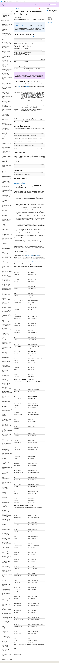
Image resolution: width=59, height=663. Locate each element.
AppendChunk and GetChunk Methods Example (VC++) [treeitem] (6, 488)
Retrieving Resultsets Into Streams (19, 183)
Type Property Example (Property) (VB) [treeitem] (6, 594)
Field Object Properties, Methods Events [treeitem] (6, 655)
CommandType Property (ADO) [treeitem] (6, 181)
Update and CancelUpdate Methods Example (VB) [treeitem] (7, 477)
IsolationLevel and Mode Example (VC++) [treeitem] (6, 331)
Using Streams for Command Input (38, 182)
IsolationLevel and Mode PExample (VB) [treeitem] (7, 575)
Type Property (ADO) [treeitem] (5, 352)
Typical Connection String (51, 11)
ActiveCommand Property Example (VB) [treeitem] (7, 635)
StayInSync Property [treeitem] (5, 493)
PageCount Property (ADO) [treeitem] (6, 242)
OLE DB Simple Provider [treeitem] (6, 16)
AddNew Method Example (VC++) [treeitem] (6, 314)
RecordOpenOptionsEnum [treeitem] (5, 339)
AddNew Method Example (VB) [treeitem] (6, 143)
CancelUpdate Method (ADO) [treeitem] (6, 70)
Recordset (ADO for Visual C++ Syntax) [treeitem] (6, 261)
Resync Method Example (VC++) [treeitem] (6, 146)
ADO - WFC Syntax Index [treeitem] (5, 306)
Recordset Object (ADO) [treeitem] (5, 60)
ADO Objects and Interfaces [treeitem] (6, 153)
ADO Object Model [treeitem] (4, 506)
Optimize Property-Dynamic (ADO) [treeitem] (7, 293)
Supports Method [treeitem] (4, 616)
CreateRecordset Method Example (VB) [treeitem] (6, 596)
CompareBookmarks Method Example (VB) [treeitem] (6, 53)
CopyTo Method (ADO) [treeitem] (5, 247)
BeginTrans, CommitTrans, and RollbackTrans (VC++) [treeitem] (6, 508)
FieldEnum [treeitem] (3, 211)
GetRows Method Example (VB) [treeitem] (6, 310)
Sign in (57, 1)
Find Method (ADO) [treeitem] (4, 474)
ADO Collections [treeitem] (4, 243)
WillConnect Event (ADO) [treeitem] (5, 129)
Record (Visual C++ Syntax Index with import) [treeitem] (6, 228)
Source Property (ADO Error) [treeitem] (6, 538)
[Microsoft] (1, 1)
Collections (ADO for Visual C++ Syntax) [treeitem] (6, 417)
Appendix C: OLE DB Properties (37, 261)
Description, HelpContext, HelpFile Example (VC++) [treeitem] (6, 483)
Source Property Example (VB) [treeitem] (6, 383)
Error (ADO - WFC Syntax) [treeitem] (5, 302)
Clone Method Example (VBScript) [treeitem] (6, 567)
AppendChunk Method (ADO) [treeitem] (6, 187)
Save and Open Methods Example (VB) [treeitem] (6, 110)
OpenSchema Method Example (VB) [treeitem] (7, 525)
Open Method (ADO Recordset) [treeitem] (6, 583)
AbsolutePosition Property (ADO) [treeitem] (6, 388)
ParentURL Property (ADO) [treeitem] (5, 435)
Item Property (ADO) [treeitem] (5, 98)
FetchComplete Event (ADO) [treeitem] (6, 299)
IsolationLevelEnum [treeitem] (4, 340)
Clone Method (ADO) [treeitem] (5, 275)
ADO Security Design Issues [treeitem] (6, 30)
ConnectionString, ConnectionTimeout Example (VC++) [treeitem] (7, 185)
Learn (14, 8)
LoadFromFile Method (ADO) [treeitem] (6, 256)
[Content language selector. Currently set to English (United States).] (5, 661)
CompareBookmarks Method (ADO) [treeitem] (7, 155)
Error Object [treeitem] (3, 304)
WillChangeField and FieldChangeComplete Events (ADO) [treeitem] (7, 543)
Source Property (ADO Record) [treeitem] (6, 609)
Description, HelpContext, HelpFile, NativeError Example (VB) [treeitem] (7, 450)
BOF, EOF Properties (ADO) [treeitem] (5, 566)
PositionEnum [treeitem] (4, 88)
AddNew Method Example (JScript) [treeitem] (7, 69)
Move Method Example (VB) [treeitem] (6, 469)
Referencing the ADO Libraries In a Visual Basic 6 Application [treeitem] (7, 27)
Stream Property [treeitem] (4, 510)
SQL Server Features (51, 19)
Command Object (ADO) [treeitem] (5, 308)
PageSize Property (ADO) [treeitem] (5, 92)
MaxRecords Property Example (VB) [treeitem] (7, 440)
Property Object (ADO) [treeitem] (5, 253)
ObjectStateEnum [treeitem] (4, 581)
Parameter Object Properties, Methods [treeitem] (6, 480)
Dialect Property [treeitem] (4, 580)
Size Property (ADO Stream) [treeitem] (6, 294)
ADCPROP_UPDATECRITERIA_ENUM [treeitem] (7, 572)
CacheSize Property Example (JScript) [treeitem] (7, 570)
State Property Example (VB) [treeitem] (6, 311)
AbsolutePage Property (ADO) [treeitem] (6, 111)
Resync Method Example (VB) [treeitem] (6, 280)
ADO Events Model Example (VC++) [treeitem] (7, 617)
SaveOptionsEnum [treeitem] (4, 458)
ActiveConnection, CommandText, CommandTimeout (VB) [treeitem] (6, 123)
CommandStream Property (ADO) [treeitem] (6, 75)
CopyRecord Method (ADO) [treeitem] (6, 229)
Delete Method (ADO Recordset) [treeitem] (6, 653)
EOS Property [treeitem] (4, 463)
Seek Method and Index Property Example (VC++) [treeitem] (6, 465)
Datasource (28, 95)
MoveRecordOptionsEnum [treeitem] (5, 50)
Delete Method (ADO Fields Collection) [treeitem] (6, 623)
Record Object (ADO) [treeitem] (5, 119)
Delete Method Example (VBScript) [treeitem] (7, 392)
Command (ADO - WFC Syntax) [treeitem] (6, 553)
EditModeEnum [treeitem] (4, 524)
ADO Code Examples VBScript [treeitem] (6, 391)
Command (37, 255)
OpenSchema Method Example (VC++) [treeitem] (6, 405)
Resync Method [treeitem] (4, 398)
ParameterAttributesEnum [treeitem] (5, 375)
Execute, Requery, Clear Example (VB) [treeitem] (7, 61)
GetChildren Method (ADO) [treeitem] (6, 249)
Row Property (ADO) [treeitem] (5, 646)
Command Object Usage (51, 14)
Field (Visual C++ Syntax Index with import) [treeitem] (7, 338)
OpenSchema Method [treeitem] (5, 358)
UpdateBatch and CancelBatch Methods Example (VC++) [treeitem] (6, 221)
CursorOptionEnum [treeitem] (4, 497)
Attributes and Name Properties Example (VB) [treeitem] (6, 626)
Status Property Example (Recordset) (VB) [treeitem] (7, 97)
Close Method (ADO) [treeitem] (5, 546)
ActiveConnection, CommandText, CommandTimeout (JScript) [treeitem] (6, 82)
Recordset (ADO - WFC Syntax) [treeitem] (6, 219)
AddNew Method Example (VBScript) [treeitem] (7, 116)
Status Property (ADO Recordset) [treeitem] (6, 534)
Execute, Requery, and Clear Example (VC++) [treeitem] (7, 272)
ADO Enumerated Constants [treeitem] (6, 182)
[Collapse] (11, 8)
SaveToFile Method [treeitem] (4, 351)
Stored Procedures (50, 16)
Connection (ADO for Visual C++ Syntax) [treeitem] (6, 177)
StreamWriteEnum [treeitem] (4, 215)
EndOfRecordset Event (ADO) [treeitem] (6, 519)
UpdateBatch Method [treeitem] (5, 631)
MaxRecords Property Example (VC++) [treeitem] (6, 263)
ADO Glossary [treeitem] (4, 39)
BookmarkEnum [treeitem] (4, 473)
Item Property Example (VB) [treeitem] (6, 248)
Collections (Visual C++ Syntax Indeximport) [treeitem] (6, 564)
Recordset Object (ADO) (36, 650)
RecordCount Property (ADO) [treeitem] (6, 361)
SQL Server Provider (25, 645)
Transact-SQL (50, 18)
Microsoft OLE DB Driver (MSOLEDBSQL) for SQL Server (24, 30)
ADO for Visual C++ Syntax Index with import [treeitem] (6, 460)
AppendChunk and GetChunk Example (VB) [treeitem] (6, 201)
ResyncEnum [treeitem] (3, 144)
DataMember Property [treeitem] (5, 606)
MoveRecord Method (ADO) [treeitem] (6, 411)
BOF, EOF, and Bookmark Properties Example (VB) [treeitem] (7, 239)
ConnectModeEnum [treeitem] (5, 560)
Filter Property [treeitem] (4, 371)
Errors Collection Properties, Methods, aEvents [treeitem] (6, 446)
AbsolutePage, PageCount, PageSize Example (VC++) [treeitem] (7, 558)
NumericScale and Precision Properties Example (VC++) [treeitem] (6, 472)
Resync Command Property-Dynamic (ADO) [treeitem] (6, 496)
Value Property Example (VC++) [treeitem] (6, 612)
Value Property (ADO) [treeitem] (5, 516)
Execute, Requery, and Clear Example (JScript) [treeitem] (7, 490)
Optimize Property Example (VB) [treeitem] (6, 434)
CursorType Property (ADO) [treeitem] (6, 240)
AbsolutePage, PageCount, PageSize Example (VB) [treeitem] (7, 454)
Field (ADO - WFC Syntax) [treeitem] (5, 378)
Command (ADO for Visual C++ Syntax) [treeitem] (6, 163)
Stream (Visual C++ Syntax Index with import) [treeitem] (6, 90)
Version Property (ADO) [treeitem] (5, 120)
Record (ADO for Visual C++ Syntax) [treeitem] (7, 194)
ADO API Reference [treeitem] (4, 209)
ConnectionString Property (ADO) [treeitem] (6, 547)
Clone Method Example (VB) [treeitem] (6, 436)
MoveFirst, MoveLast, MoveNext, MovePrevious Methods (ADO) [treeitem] (6, 289)
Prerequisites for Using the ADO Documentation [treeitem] (6, 35)
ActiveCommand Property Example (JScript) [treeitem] (7, 214)
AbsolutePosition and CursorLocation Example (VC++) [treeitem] (6, 515)
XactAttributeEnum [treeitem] (4, 85)
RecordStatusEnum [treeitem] (4, 492)
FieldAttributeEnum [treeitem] (4, 406)
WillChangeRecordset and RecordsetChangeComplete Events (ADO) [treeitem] (7, 137)
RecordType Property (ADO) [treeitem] (6, 389)
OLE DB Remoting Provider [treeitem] (6, 15)
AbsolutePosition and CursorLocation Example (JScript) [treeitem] (6, 203)
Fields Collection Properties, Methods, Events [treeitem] (6, 345)
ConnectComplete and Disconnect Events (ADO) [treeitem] (7, 468)
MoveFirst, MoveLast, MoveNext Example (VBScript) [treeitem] (6, 335)
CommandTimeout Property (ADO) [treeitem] (7, 189)
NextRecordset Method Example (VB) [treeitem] (7, 257)
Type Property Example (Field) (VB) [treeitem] (6, 276)
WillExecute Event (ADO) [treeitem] (5, 113)
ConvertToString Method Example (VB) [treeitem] (6, 587)
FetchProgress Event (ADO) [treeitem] (6, 589)
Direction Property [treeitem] (4, 139)
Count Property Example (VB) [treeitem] (6, 571)
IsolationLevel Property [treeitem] (5, 79)
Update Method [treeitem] (4, 415)
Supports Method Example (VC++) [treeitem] (7, 409)
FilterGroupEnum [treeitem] (4, 254)
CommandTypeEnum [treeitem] (5, 505)
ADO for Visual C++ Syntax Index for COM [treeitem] (6, 157)
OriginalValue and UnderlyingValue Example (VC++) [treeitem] (7, 191)
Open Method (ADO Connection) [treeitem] (6, 432)
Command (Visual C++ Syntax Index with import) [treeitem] (7, 168)
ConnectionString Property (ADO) (19, 650)
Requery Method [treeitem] (4, 133)
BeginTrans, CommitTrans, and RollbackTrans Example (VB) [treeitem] (6, 285)
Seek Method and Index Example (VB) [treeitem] (6, 577)
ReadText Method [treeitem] (4, 210)
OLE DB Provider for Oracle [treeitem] (6, 12)
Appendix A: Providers (19, 8)
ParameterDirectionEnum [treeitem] (5, 186)
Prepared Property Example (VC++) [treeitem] (7, 43)
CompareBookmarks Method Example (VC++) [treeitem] (6, 628)
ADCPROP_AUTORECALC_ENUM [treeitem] (6, 106)
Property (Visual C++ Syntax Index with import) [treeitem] (7, 368)
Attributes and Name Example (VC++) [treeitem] (6, 599)
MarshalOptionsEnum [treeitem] (5, 539)
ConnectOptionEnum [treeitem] (5, 207)
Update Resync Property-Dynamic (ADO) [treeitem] (6, 354)
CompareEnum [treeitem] (4, 224)
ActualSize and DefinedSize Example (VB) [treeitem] (7, 206)
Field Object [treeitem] (3, 258)
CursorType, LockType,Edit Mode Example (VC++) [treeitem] (6, 252)
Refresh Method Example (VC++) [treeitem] (6, 544)
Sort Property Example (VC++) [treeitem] (6, 462)
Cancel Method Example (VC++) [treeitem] (6, 376)
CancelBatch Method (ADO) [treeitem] (6, 118)
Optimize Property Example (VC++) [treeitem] (7, 178)
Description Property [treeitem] (5, 503)
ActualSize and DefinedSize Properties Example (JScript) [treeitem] (6, 637)
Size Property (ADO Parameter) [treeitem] (6, 87)
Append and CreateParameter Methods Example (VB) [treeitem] (6, 521)
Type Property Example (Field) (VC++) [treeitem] (6, 528)
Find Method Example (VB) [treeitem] (5, 225)
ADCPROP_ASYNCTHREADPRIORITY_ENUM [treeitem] (7, 57)
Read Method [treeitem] (4, 360)
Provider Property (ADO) (28, 650)
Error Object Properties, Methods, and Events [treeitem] (6, 166)
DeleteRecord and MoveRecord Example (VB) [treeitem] (6, 198)
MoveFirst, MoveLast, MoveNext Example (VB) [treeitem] (6, 585)
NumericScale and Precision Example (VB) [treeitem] (7, 316)
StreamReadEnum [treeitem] (4, 161)
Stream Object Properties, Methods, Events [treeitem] (7, 318)
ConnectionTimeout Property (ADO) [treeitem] (7, 356)
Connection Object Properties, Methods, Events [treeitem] (6, 47)
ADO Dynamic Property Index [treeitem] (6, 366)
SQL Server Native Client (20, 25)
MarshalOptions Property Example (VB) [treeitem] (6, 267)
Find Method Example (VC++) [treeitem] (6, 457)
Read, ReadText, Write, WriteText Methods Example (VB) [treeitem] (6, 420)
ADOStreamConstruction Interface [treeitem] (7, 329)
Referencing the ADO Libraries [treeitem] (6, 33)
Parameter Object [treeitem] (4, 105)
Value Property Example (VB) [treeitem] (6, 603)
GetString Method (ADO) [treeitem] (5, 333)
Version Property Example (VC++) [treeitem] (6, 630)
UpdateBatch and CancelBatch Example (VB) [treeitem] (6, 537)
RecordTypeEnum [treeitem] (4, 48)
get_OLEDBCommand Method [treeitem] (6, 632)
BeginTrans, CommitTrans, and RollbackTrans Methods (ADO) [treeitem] (6, 142)
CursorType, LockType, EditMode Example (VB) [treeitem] (6, 605)
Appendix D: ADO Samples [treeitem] (5, 23)
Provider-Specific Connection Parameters (52, 13)
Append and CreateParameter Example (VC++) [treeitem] (6, 245)
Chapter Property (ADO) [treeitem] (5, 349)
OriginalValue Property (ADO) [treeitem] (6, 407)
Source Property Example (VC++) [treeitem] (6, 100)
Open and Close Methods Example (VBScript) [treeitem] (7, 431)
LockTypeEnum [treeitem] (4, 148)
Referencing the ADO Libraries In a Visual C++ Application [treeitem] (7, 25)
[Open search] (55, 1)
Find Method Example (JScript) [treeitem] (6, 270)
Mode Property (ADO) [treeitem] (5, 370)
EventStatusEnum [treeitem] (4, 66)
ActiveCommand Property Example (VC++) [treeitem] (7, 363)
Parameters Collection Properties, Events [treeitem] (6, 439)
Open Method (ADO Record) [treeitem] (6, 281)
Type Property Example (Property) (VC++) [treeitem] (6, 291)
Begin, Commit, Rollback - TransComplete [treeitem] (5, 65)
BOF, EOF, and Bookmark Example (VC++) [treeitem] (6, 217)
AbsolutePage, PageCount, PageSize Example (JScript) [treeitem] (7, 601)
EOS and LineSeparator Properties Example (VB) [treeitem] (6, 394)
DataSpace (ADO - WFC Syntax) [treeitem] (6, 325)
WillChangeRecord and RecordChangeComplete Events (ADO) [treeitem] (6, 173)
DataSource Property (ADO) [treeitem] (6, 590)
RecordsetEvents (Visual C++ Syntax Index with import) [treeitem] (7, 235)
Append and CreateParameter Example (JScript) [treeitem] (6, 562)
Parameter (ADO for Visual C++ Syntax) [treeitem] (6, 397)
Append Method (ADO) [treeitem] (5, 73)
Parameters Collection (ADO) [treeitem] (6, 512)
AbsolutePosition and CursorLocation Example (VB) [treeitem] (6, 196)
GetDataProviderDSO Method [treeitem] (6, 455)
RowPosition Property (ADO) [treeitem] (6, 312)
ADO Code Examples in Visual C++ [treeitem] (7, 265)
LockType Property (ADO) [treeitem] (5, 321)
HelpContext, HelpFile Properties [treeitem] (6, 610)
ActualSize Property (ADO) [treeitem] (5, 400)
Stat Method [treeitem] (3, 320)
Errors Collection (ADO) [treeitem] (5, 618)
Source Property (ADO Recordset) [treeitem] (6, 307)
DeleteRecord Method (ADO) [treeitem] (6, 621)
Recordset (31, 255)
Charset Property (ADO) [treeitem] (5, 93)
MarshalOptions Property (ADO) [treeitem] (6, 556)
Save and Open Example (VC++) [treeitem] (6, 579)
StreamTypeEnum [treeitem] (4, 641)
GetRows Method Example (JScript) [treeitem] (7, 147)
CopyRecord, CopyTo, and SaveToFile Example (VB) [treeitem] (7, 444)
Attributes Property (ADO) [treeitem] (5, 277)
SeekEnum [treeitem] (3, 55)
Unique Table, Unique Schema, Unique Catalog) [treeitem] (6, 152)
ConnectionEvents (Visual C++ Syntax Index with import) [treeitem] (6, 115)
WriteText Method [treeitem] (4, 387)
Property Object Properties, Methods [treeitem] (7, 642)
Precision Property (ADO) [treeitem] (5, 649)
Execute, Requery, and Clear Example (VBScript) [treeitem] (7, 549)
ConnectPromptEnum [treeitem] (5, 645)
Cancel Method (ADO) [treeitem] (5, 102)
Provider (29, 43)
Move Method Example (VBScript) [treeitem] (6, 613)
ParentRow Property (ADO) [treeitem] (5, 448)
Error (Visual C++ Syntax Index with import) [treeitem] (7, 651)
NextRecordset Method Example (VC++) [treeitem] (6, 348)
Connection (27, 86)
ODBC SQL (49, 17)
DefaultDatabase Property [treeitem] (5, 533)
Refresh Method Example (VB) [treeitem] (6, 51)
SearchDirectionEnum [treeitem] (5, 365)
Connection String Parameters (52, 10)
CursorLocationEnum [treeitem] (5, 279)
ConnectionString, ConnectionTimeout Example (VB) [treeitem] (6, 499)
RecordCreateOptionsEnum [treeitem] (6, 410)
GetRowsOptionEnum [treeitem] (5, 268)
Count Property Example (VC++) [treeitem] (6, 478)
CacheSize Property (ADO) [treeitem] (5, 511)
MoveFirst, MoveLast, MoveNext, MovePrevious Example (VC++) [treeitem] (6, 374)
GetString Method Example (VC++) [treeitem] (7, 502)
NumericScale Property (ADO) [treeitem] (6, 614)
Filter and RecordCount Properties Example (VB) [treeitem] (6, 84)
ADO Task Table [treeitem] (4, 38)
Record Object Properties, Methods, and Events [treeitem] (7, 125)
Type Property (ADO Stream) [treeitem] (6, 42)
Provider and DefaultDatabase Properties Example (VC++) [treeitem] (6, 132)
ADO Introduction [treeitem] (4, 29)
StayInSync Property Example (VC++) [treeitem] (6, 552)
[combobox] (7, 10)
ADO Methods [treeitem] (4, 298)
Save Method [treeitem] (4, 62)
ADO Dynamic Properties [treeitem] (5, 134)
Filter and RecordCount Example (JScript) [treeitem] (6, 426)
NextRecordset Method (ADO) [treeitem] (6, 283)
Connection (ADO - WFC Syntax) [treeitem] (6, 342)
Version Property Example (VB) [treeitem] (6, 401)
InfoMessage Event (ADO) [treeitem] (5, 523)
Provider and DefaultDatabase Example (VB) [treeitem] (6, 429)
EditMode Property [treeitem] (4, 303)
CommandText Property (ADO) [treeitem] (6, 501)
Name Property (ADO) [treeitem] (5, 160)
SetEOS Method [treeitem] (4, 402)
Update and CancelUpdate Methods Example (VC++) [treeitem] (7, 171)
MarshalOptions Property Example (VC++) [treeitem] (6, 296)
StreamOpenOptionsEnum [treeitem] (5, 357)
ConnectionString (36, 36)
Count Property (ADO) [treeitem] (5, 128)
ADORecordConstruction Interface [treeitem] (7, 486)
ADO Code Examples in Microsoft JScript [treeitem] (6, 639)
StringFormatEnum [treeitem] (4, 620)
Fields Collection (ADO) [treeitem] (5, 384)
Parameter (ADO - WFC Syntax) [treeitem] (6, 158)
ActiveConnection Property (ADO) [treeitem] (6, 484)
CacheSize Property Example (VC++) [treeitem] (7, 101)
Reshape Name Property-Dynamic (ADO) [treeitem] (6, 422)
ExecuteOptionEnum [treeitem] (5, 424)
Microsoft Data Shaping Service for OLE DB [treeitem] (7, 19)
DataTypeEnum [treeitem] (4, 608)
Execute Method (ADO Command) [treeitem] (7, 74)
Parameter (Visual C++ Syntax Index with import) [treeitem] (7, 414)
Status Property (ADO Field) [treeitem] (6, 343)
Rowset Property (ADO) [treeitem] (5, 380)
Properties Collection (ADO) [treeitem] (6, 656)
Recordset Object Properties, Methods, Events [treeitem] (6, 530)
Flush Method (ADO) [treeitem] (5, 328)
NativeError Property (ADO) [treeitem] (6, 230)
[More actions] (44, 8)
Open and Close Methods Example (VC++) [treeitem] (7, 78)
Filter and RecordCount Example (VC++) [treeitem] (6, 233)
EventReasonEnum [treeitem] (4, 379)
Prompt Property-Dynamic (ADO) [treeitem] (6, 192)
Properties (18, 86)
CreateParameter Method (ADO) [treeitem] (6, 324)
